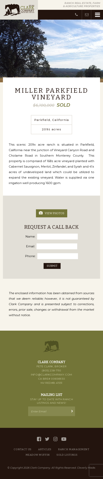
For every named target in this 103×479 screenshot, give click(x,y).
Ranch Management (73, 449)
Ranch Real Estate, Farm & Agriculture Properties (81, 5)
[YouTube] (63, 439)
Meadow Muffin (38, 454)
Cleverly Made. (86, 467)
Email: (30, 246)
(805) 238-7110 (51, 370)
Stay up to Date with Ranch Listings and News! (51, 401)
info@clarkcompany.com (51, 374)
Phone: (30, 256)
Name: (30, 236)
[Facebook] (39, 439)
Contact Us (22, 449)
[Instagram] (55, 439)
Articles (44, 449)
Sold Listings (66, 454)
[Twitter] (47, 439)
